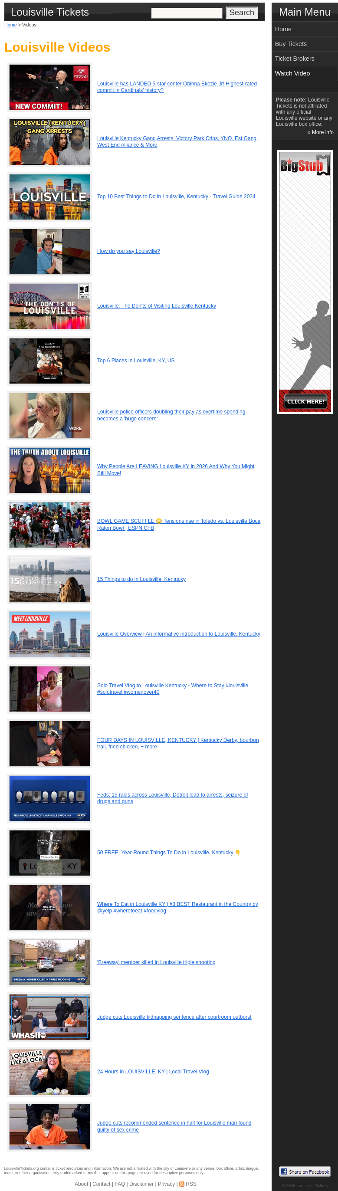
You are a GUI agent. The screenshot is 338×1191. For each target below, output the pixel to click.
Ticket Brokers (295, 58)
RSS (191, 1184)
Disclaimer (141, 1184)
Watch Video (292, 73)
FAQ (120, 1184)
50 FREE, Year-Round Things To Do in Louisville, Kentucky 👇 (169, 853)
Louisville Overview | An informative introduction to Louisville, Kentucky (178, 634)
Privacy (166, 1184)
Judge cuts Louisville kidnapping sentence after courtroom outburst (174, 1017)
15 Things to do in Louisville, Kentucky (141, 579)
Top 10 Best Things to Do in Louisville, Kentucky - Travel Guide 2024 (176, 197)
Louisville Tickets (312, 1185)
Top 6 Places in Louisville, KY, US (136, 361)
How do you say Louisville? (128, 251)
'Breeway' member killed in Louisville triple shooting (156, 962)
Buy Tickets (291, 43)
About (81, 1184)
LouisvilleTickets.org (21, 1168)
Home (10, 24)
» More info (321, 132)
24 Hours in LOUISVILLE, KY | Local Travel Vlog (153, 1072)
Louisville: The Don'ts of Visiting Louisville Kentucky (156, 306)
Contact (101, 1184)
